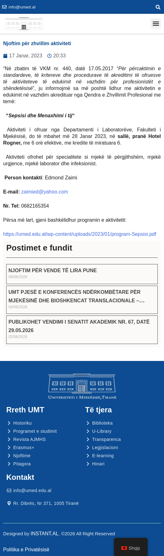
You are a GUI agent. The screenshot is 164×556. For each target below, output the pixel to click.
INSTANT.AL (45, 533)
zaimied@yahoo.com (44, 191)
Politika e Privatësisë (26, 549)
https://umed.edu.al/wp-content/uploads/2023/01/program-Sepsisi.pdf (79, 234)
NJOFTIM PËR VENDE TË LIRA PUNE (52, 270)
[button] (158, 7)
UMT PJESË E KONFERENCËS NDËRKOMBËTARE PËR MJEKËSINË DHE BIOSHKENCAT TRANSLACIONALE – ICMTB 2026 (74, 300)
